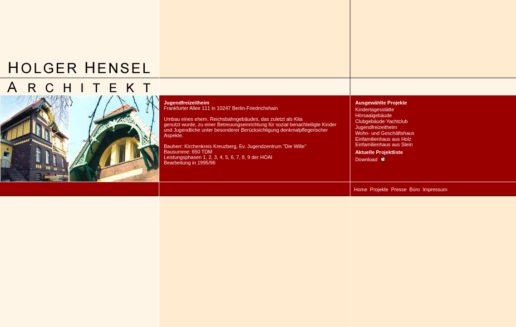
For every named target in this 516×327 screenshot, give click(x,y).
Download (370, 159)
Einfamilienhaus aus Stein (384, 144)
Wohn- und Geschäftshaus (384, 133)
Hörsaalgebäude (373, 115)
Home (360, 189)
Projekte (379, 189)
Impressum (435, 189)
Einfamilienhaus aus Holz (383, 139)
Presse (399, 189)
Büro (414, 189)
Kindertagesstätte (374, 109)
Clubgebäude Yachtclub (381, 121)
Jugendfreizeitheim (376, 127)
